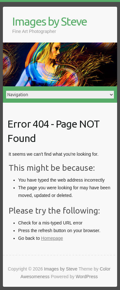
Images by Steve (49, 21)
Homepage (52, 238)
